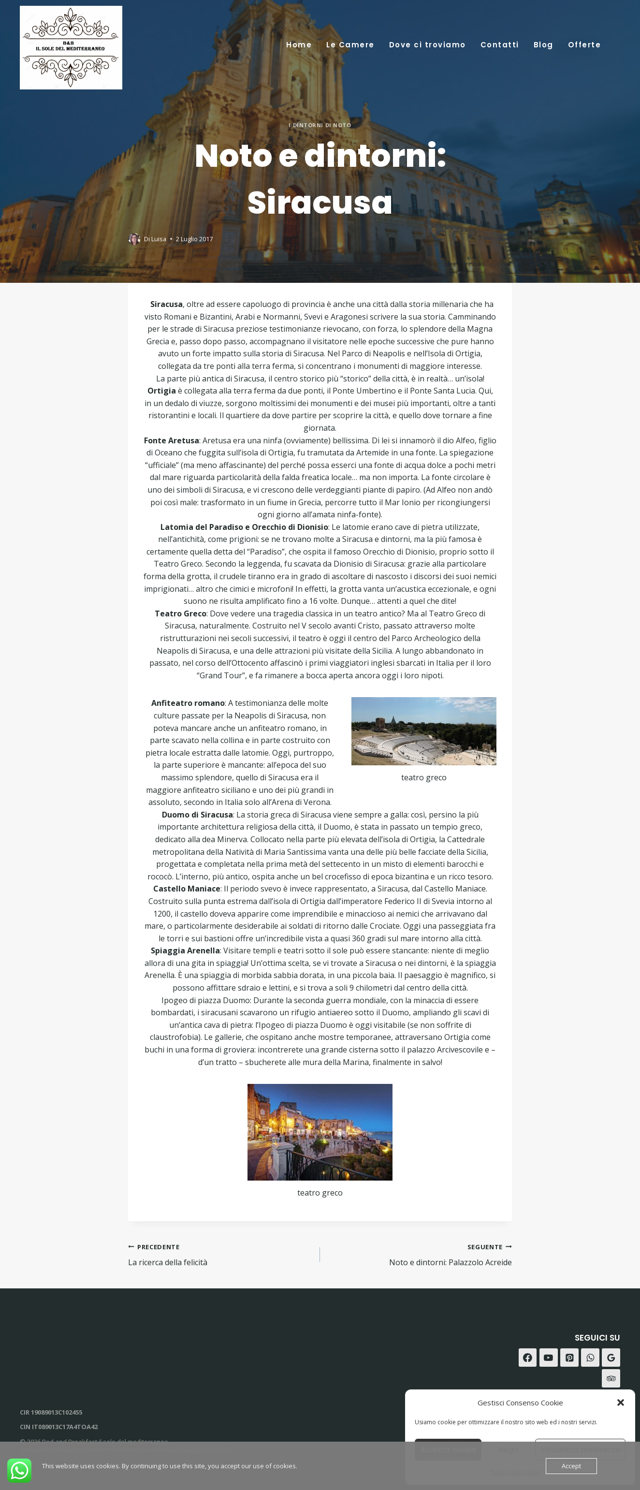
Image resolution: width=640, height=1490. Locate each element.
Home (299, 45)
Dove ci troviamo (427, 45)
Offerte (584, 45)
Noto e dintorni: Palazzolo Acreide (420, 1254)
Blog (543, 45)
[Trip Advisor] (611, 1378)
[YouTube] (548, 1357)
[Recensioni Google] (611, 1357)
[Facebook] (528, 1357)
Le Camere (350, 45)
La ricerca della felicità (220, 1254)
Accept (571, 1465)
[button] (620, 1402)
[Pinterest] (569, 1357)
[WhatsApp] (590, 1357)
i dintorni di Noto (320, 125)
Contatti (499, 45)
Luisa (158, 238)
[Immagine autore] (134, 239)
